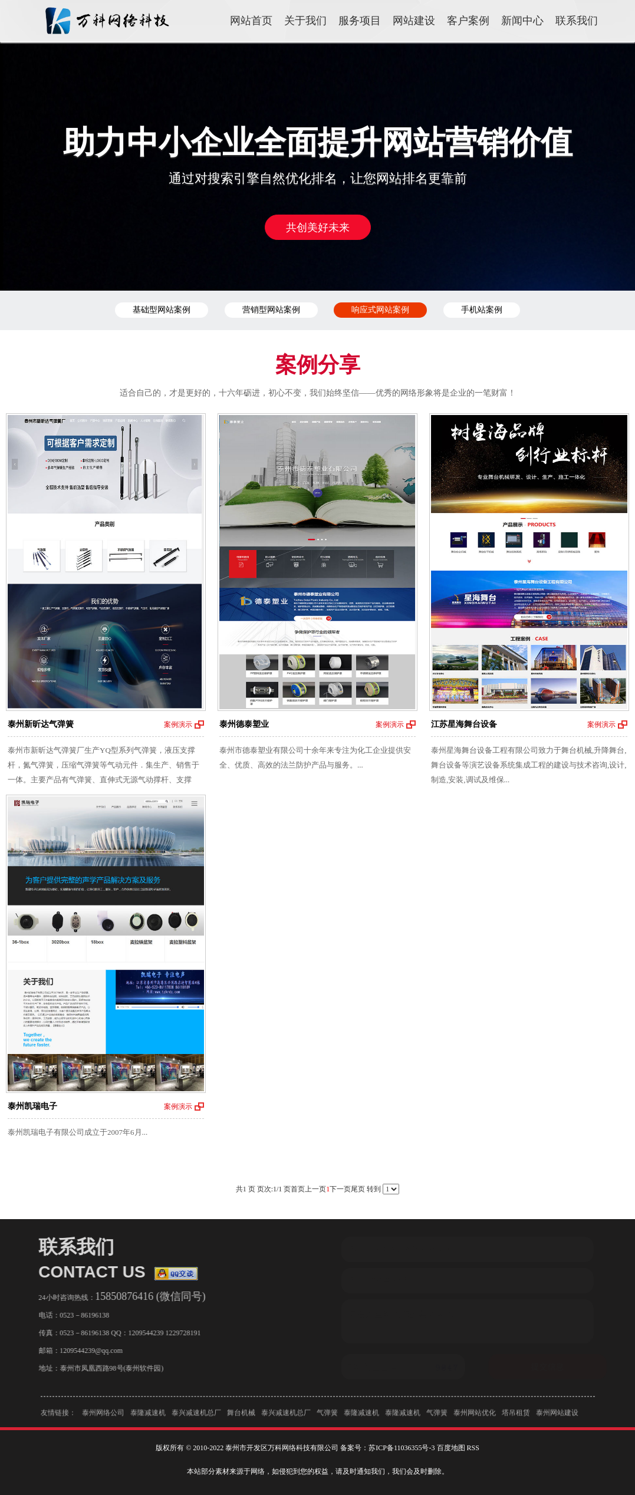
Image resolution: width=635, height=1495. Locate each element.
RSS (473, 1448)
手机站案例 (481, 309)
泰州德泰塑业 (244, 724)
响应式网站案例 (380, 309)
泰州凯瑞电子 (32, 1106)
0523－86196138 (81, 1315)
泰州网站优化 (474, 1416)
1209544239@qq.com (87, 1350)
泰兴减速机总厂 (196, 1416)
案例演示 (178, 724)
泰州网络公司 (103, 1416)
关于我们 (305, 21)
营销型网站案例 (271, 309)
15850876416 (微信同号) (146, 1296)
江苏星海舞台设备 (464, 724)
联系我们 (576, 21)
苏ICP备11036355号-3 (402, 1448)
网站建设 (414, 21)
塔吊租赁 (516, 1416)
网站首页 (251, 21)
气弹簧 (327, 1416)
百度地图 (451, 1448)
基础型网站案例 (161, 309)
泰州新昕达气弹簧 (41, 724)
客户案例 (468, 21)
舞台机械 (241, 1416)
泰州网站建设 (557, 1416)
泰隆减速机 (148, 1416)
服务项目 (359, 21)
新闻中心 (522, 21)
